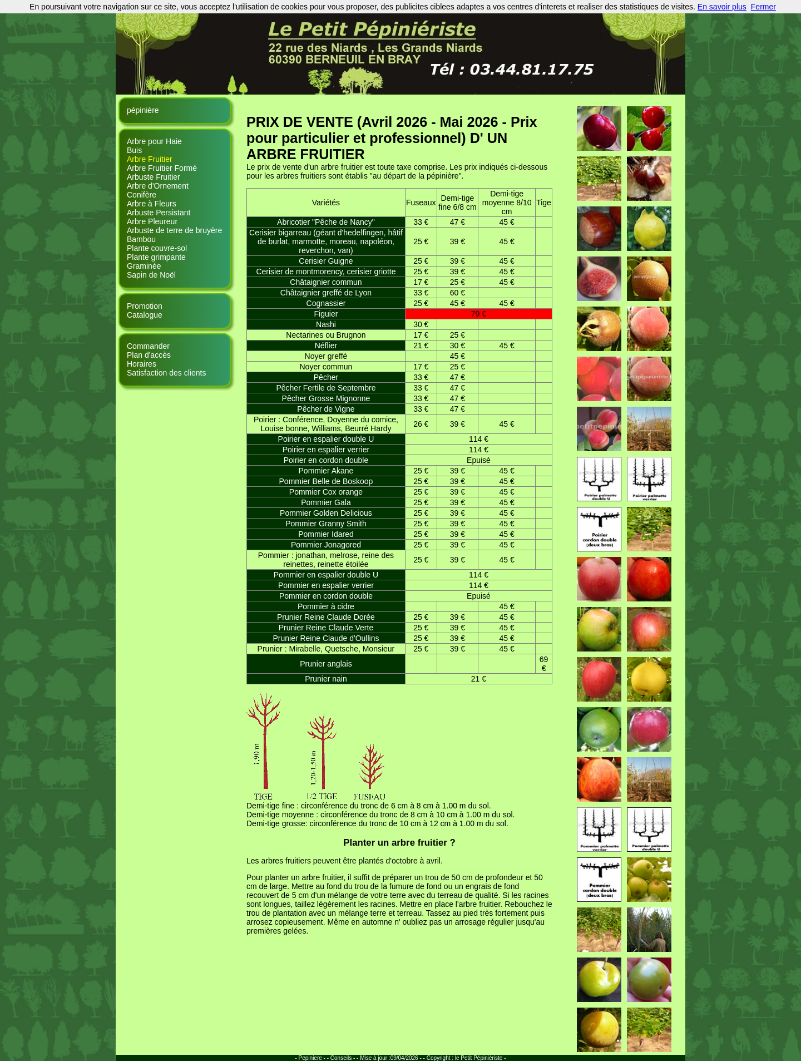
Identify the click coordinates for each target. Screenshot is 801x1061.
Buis (134, 150)
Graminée (144, 265)
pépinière (143, 110)
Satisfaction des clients (166, 372)
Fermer (763, 6)
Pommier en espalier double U (326, 574)
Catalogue (144, 314)
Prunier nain (326, 678)
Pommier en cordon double (326, 595)
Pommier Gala (325, 502)
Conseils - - (344, 1058)
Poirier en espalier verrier (326, 449)
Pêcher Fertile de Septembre (325, 387)
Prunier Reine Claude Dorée (326, 617)
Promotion (144, 306)
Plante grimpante (156, 257)
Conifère (141, 194)
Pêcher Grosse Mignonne (326, 398)
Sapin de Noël (151, 274)
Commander (148, 346)
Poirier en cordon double (326, 460)
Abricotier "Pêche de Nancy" (326, 222)
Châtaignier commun (326, 282)
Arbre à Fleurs (151, 203)
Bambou (141, 239)
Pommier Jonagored (326, 544)
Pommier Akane (326, 470)
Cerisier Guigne (326, 260)
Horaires (141, 363)
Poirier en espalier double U (326, 439)
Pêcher (326, 377)
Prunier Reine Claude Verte (326, 627)
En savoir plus (722, 6)
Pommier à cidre (326, 606)
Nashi (326, 324)
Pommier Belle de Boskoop (326, 481)
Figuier (326, 313)
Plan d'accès (149, 355)
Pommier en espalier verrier (326, 585)
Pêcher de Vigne (325, 408)
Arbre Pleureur (152, 221)
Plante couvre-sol (157, 248)
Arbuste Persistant (158, 212)
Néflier (326, 345)
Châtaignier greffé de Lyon (326, 292)
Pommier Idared (326, 534)
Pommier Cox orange (326, 491)
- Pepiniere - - (312, 1058)
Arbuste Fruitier (153, 176)
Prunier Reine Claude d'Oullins (326, 638)
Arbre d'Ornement (158, 185)
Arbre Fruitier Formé (162, 168)
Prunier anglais (326, 663)
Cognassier (326, 303)
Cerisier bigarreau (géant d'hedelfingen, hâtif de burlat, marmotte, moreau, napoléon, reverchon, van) (326, 241)
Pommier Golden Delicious (326, 513)
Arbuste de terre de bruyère (174, 230)
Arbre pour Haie (154, 141)
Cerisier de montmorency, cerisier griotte (325, 271)
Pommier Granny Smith (325, 523)
